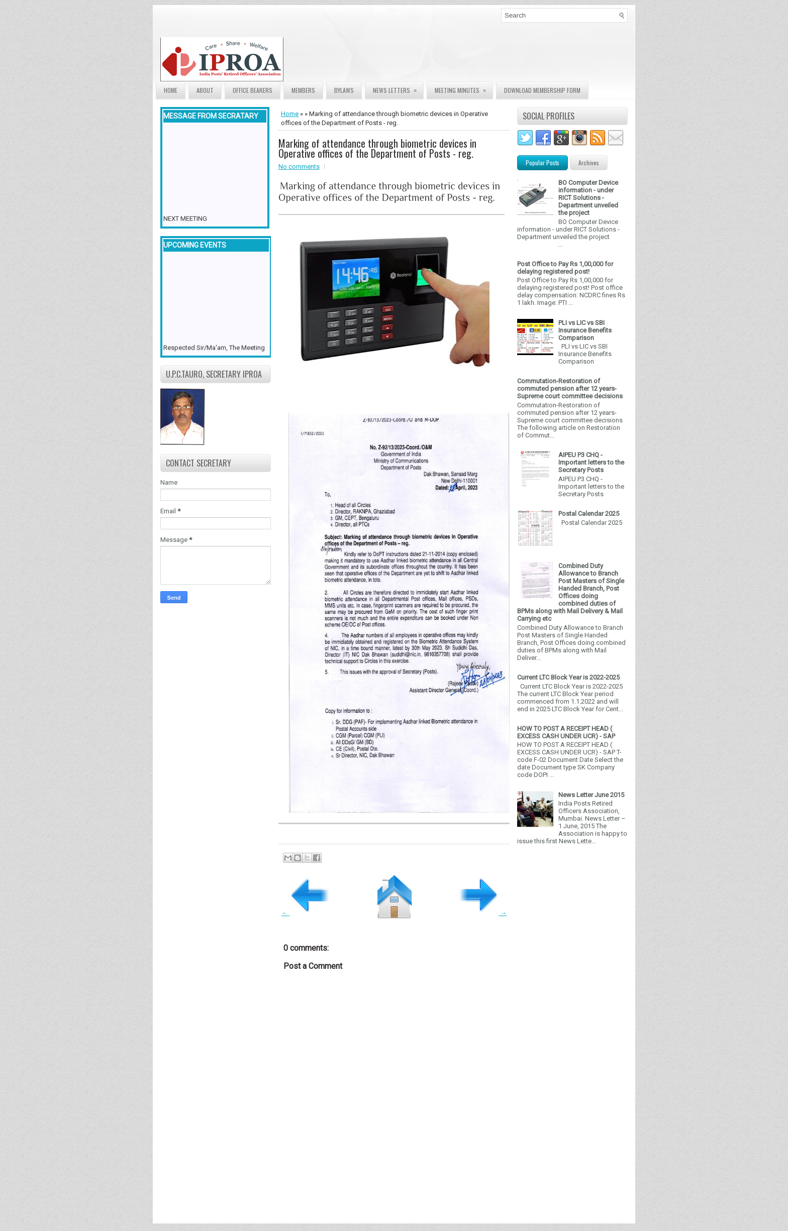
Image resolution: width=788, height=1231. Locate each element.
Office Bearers (252, 90)
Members (303, 90)
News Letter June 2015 (591, 795)
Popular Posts (542, 162)
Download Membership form (542, 90)
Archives (588, 162)
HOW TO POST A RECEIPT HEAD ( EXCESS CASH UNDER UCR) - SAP (566, 732)
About (205, 90)
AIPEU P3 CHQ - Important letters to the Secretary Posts (591, 462)
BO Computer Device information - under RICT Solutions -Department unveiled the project (588, 197)
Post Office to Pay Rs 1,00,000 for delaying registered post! (565, 267)
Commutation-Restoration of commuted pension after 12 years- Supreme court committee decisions (570, 388)
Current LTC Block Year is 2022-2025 (568, 677)
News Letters (398, 88)
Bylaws (344, 90)
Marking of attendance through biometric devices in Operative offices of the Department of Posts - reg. (377, 148)
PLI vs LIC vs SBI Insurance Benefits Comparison (585, 330)
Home (170, 90)
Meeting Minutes (463, 88)
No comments (299, 166)
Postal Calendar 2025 (588, 513)
